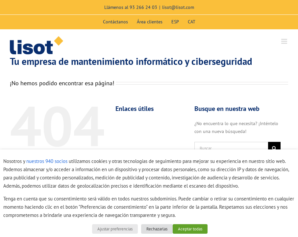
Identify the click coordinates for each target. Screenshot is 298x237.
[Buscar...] (231, 148)
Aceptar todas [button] (190, 229)
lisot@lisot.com (178, 7)
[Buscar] (274, 148)
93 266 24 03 (143, 7)
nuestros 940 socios (46, 161)
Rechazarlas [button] (156, 229)
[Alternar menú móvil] (284, 41)
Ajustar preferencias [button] (115, 229)
